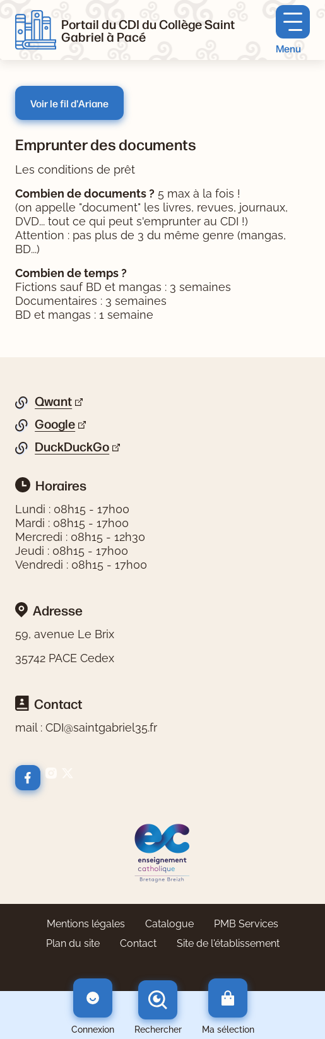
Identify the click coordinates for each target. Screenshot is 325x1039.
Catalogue (169, 924)
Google (55, 424)
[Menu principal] (293, 30)
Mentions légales (86, 924)
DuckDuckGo (72, 446)
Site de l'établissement (228, 943)
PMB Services (246, 924)
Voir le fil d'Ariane (69, 103)
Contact (138, 943)
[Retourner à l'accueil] (35, 30)
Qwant (53, 401)
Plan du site (73, 943)
